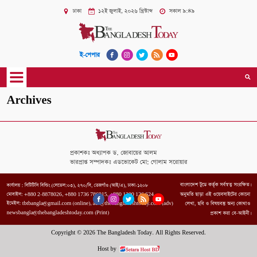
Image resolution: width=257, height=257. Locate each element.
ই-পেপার (90, 55)
